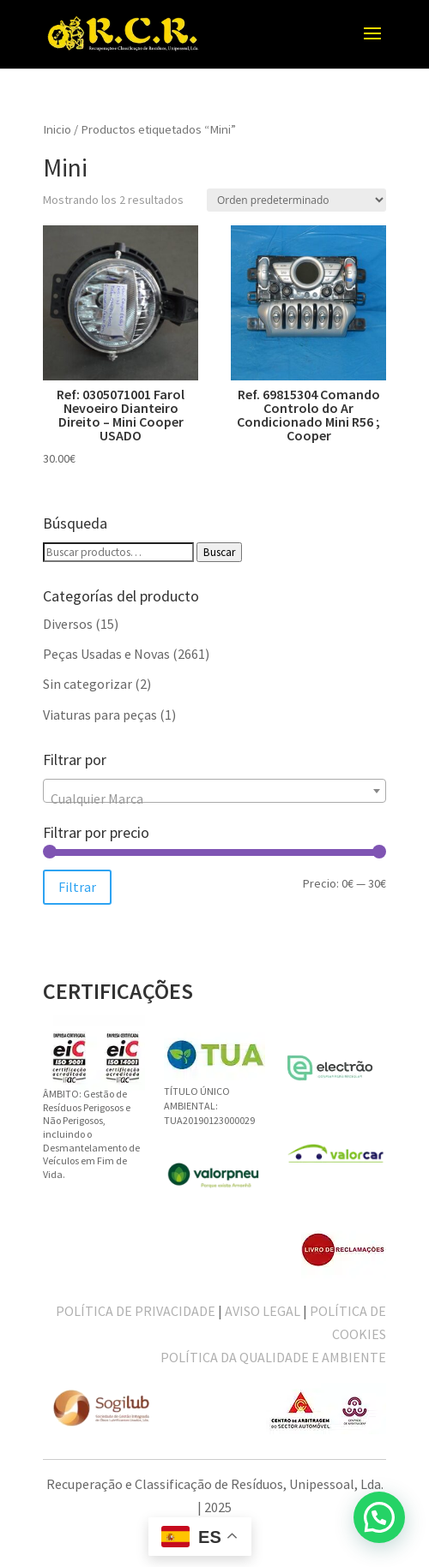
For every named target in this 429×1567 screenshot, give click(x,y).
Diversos (68, 623)
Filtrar (77, 886)
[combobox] (214, 791)
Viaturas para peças (100, 714)
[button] (379, 1517)
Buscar (219, 552)
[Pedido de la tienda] (296, 200)
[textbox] (214, 798)
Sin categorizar (87, 683)
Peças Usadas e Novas (106, 653)
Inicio (57, 129)
